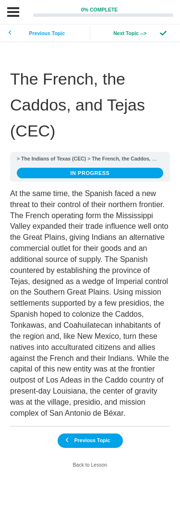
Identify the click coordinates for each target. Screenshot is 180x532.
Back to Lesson (90, 465)
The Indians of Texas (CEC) (53, 158)
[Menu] (13, 12)
